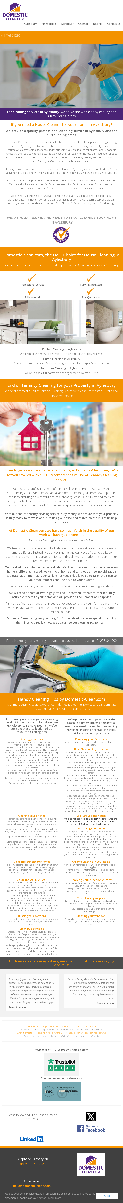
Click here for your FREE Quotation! (61, 89)
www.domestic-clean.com (88, 188)
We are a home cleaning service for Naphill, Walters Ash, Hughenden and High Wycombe (61, 1036)
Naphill (97, 24)
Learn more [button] (54, 1198)
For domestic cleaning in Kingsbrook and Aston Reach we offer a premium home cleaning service (61, 1029)
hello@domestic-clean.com (32, 1186)
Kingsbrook (48, 24)
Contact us (114, 24)
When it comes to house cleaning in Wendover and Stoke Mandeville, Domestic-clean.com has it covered (61, 1032)
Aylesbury (30, 24)
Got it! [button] (107, 1196)
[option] (61, 307)
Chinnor (83, 24)
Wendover (67, 24)
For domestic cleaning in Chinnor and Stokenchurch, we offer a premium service (61, 1026)
